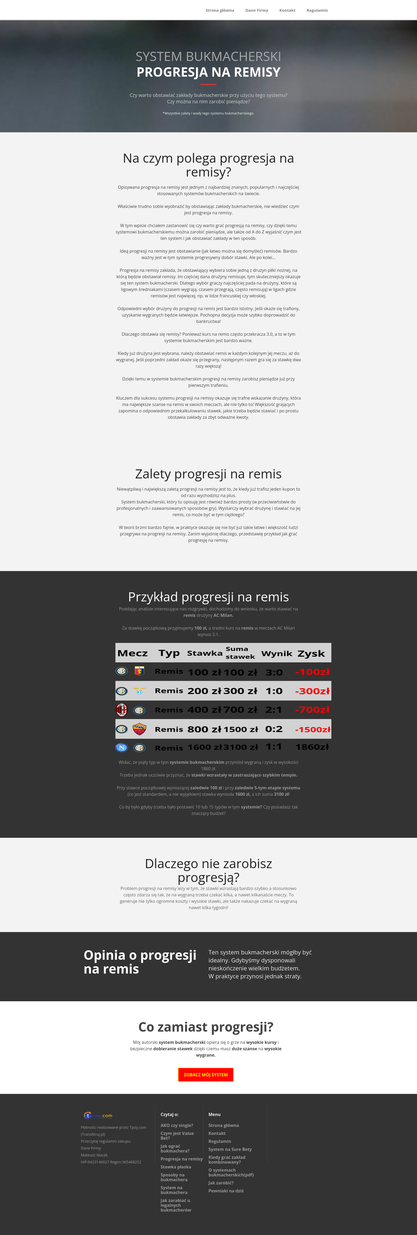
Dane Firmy (256, 10)
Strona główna (220, 10)
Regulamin (317, 10)
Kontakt (288, 10)
